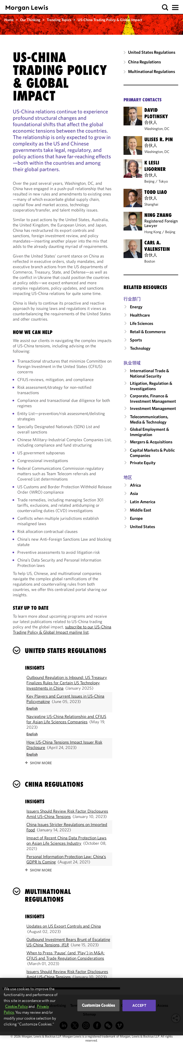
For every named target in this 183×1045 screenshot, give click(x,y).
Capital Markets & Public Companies (152, 452)
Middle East (140, 510)
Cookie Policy (16, 1006)
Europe (136, 518)
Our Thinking (30, 19)
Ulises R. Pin (158, 139)
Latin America (142, 501)
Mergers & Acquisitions (151, 441)
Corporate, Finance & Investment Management (153, 398)
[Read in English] (32, 708)
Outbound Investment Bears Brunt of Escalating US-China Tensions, (68, 942)
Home (9, 19)
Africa (135, 485)
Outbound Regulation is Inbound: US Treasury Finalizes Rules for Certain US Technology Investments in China (66, 683)
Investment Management (153, 408)
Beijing (149, 181)
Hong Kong (152, 231)
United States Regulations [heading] (65, 651)
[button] (165, 7)
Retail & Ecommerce (148, 331)
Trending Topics (59, 19)
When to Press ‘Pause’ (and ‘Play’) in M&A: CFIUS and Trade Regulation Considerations (65, 955)
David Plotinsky (156, 113)
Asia (134, 493)
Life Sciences (141, 323)
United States (142, 526)
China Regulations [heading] (54, 784)
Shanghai (151, 204)
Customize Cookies (98, 1005)
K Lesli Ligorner (155, 166)
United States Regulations (151, 52)
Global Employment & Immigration (149, 432)
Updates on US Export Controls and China (63, 926)
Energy (136, 306)
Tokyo (163, 181)
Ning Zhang (158, 215)
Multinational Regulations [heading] (48, 895)
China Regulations (144, 61)
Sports (136, 340)
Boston (149, 261)
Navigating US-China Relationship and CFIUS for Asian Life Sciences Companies (66, 719)
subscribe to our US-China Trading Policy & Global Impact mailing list (62, 629)
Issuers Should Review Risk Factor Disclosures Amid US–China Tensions (67, 813)
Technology (140, 348)
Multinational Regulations (151, 71)
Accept (139, 1005)
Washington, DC (156, 128)
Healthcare (140, 315)
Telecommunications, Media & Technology (149, 419)
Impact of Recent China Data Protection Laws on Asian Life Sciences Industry (66, 840)
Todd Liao (155, 192)
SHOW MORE (41, 762)
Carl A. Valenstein (157, 246)
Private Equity (143, 462)
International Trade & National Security (149, 373)
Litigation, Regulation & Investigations (151, 386)
